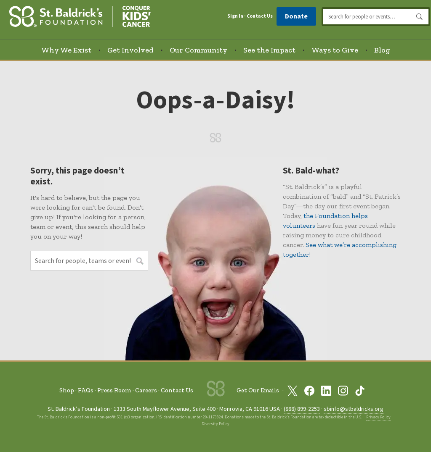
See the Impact (269, 50)
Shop (66, 390)
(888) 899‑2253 (302, 409)
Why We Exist (66, 50)
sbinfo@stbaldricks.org (353, 409)
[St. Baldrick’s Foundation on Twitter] (292, 391)
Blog (382, 50)
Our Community (198, 50)
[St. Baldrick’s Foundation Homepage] (80, 15)
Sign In (235, 16)
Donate (296, 16)
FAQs (85, 390)
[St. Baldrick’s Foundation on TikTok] (360, 391)
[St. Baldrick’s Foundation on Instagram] (343, 391)
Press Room (114, 390)
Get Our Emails (258, 390)
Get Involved (130, 50)
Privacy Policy (378, 417)
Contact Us (260, 16)
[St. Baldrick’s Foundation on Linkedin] (326, 391)
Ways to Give (334, 50)
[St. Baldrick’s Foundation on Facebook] (309, 391)
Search (419, 17)
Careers (146, 390)
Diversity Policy (215, 424)
